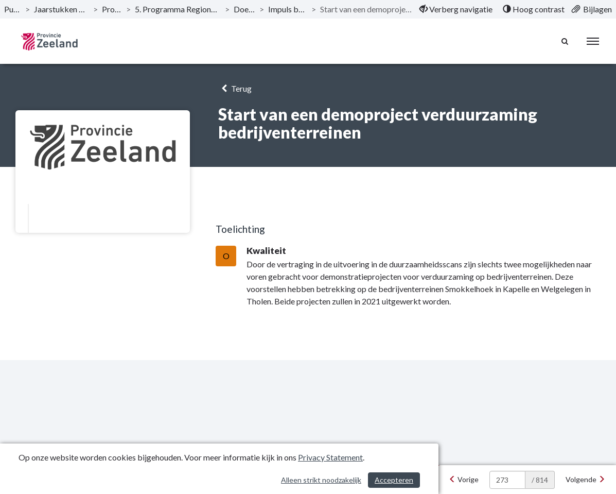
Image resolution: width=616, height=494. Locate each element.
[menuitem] (456, 9)
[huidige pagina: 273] (507, 480)
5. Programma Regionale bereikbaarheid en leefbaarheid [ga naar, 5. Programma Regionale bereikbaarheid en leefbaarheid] (177, 9)
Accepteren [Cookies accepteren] (394, 479)
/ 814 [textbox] (540, 479)
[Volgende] (585, 479)
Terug (235, 88)
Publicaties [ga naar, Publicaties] (12, 9)
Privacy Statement (330, 457)
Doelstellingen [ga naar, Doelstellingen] (245, 9)
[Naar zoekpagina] (565, 41)
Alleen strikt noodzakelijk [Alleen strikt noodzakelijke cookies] (321, 479)
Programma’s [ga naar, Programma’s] (112, 9)
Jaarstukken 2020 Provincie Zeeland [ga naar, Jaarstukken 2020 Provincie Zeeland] (61, 9)
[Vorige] (463, 479)
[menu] (593, 41)
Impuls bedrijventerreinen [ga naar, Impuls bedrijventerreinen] (287, 9)
